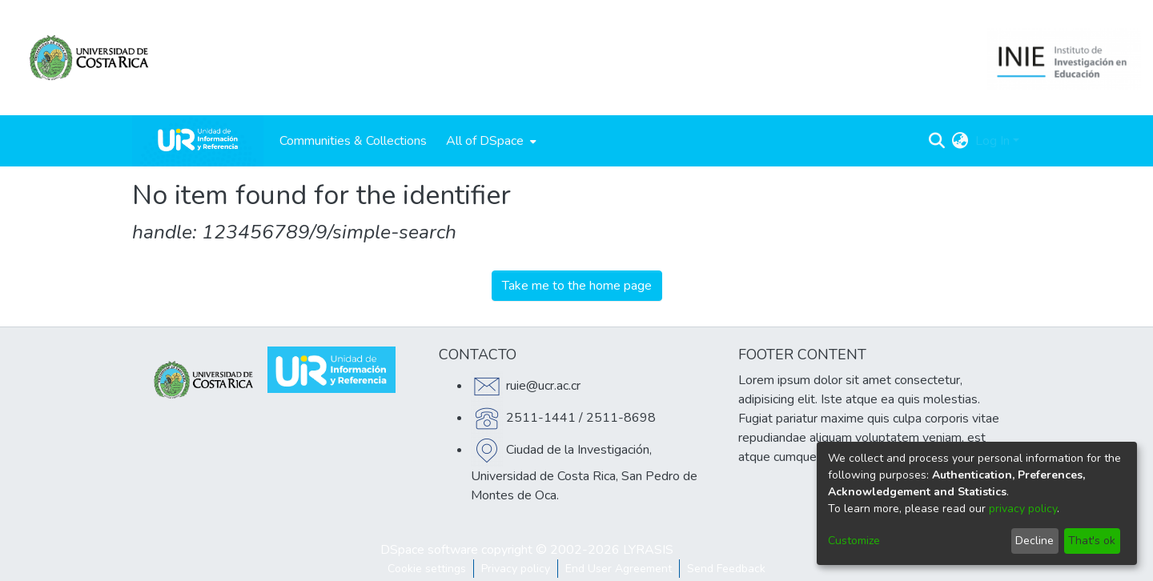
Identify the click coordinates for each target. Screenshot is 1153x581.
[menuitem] (489, 140)
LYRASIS (648, 550)
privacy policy (1023, 508)
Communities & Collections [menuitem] (353, 141)
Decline (1034, 540)
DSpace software (429, 550)
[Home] (197, 140)
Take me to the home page (577, 286)
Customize (854, 540)
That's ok (1091, 540)
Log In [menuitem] (992, 141)
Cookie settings (427, 568)
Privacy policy (515, 568)
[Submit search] (937, 140)
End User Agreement (618, 568)
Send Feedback (726, 568)
